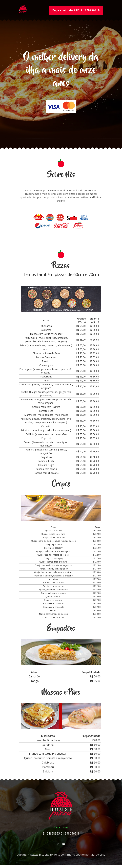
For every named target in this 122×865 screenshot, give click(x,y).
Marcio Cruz (98, 854)
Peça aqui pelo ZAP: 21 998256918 (76, 10)
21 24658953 (51, 833)
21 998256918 (70, 833)
